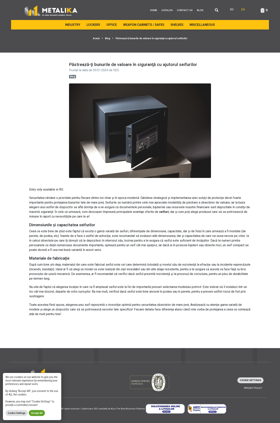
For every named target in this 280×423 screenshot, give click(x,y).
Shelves (177, 25)
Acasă (96, 38)
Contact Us (184, 10)
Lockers (93, 25)
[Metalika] (51, 10)
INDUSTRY (72, 25)
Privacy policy (253, 388)
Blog (200, 10)
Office (111, 25)
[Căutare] (216, 10)
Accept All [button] (37, 413)
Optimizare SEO (90, 408)
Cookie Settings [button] (250, 380)
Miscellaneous (202, 25)
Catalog (167, 10)
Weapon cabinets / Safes (143, 25)
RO (61, 189)
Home (153, 10)
